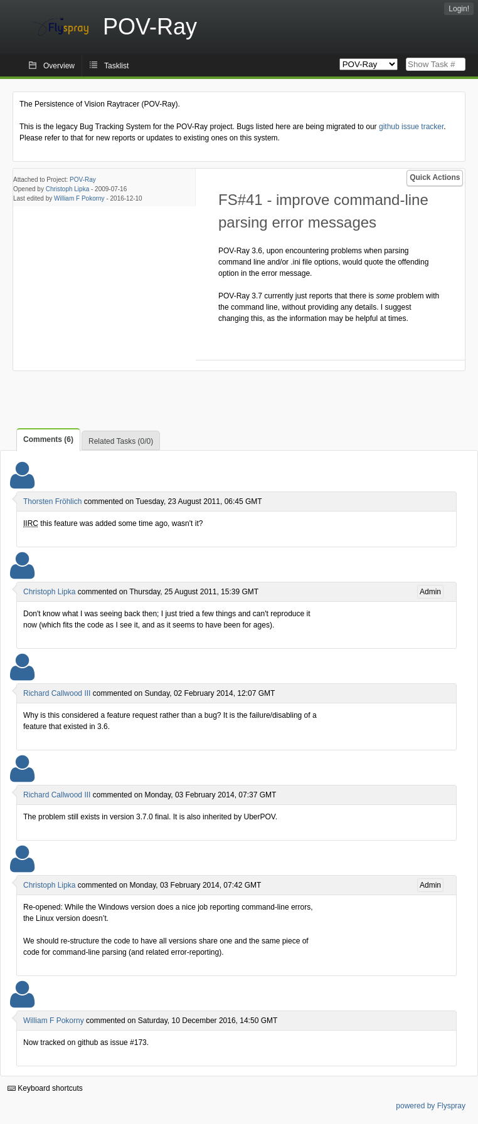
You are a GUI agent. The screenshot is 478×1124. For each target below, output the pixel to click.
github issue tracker (411, 126)
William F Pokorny (79, 198)
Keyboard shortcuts (45, 1088)
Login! (459, 8)
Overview (59, 65)
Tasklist (116, 65)
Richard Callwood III (56, 693)
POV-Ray (83, 179)
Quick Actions (435, 177)
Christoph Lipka (67, 189)
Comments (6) (48, 439)
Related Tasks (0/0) (120, 441)
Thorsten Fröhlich (52, 501)
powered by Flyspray (430, 1105)
